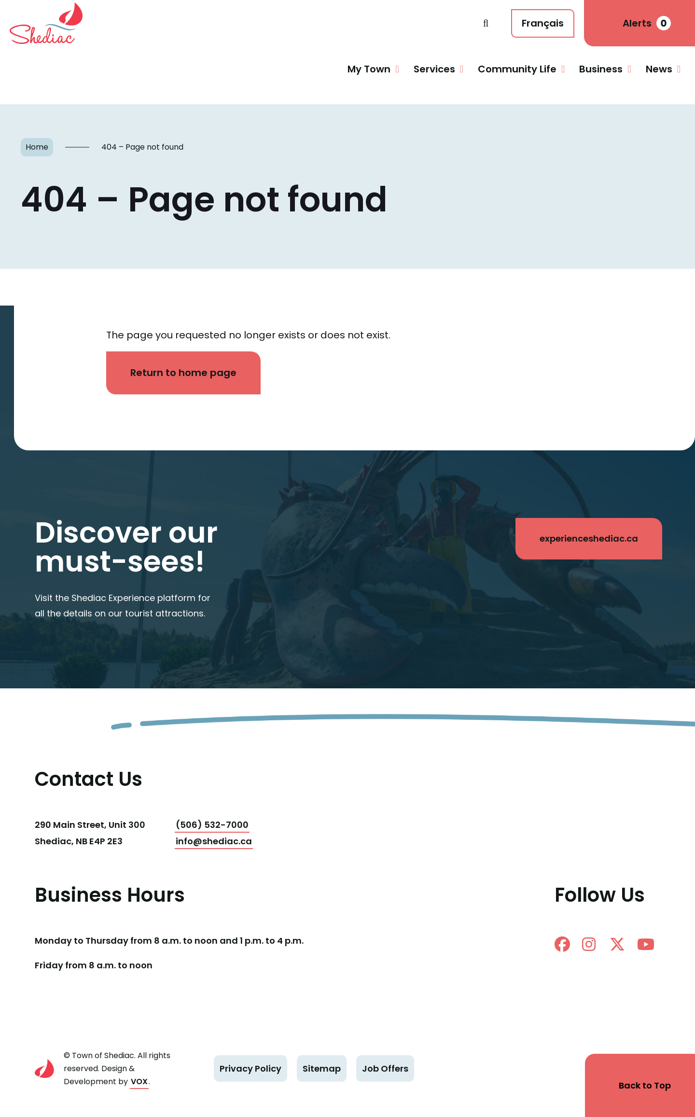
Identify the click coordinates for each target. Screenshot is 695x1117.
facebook (562, 944)
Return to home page (183, 372)
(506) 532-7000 (212, 825)
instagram (589, 944)
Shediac (246, 23)
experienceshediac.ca (589, 538)
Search (485, 23)
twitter (617, 944)
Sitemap (322, 1068)
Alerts (647, 23)
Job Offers (385, 1068)
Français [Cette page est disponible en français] (543, 23)
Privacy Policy (250, 1068)
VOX (139, 1081)
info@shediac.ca (214, 841)
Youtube (645, 944)
